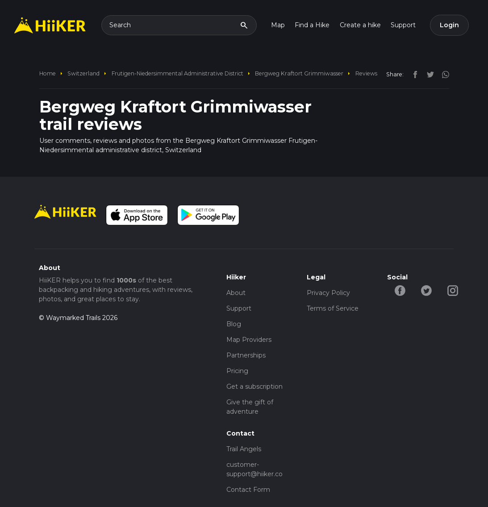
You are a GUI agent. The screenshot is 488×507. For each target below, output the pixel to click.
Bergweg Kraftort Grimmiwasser (299, 73)
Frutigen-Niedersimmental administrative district (177, 73)
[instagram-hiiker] (453, 290)
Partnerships (246, 355)
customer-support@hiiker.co (254, 469)
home (47, 73)
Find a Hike (312, 25)
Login (449, 25)
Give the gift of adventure (249, 407)
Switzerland (83, 73)
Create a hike (360, 25)
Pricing (237, 371)
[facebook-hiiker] (400, 290)
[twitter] (428, 74)
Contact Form (248, 490)
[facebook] (413, 74)
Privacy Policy (328, 293)
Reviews (366, 73)
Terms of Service (333, 308)
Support (403, 25)
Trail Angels (243, 449)
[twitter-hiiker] (426, 290)
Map (278, 25)
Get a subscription (254, 386)
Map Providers (248, 340)
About (236, 293)
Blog (233, 324)
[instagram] (442, 74)
